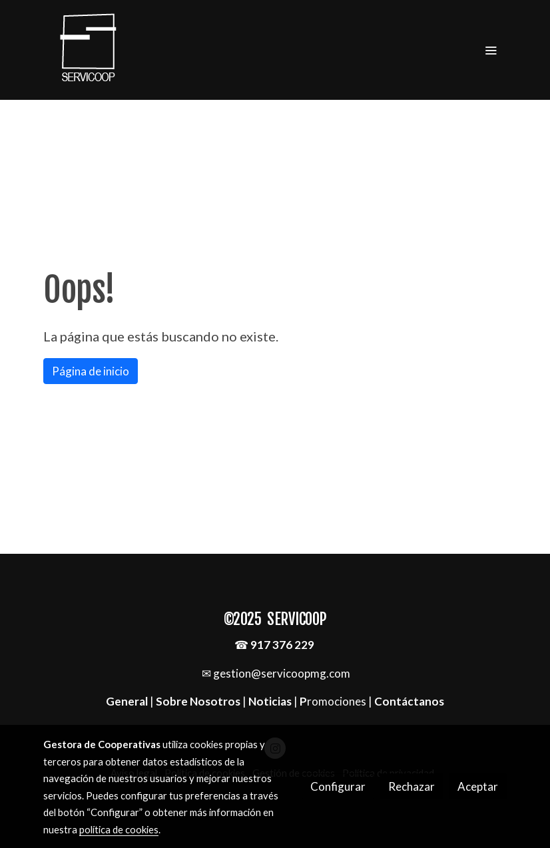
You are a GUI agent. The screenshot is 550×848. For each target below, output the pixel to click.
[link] (89, 50)
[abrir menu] (490, 50)
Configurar (338, 786)
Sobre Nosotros (198, 701)
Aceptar (477, 786)
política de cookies (118, 829)
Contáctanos (409, 701)
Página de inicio (90, 371)
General (128, 701)
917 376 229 (282, 645)
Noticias (270, 701)
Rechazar (411, 786)
